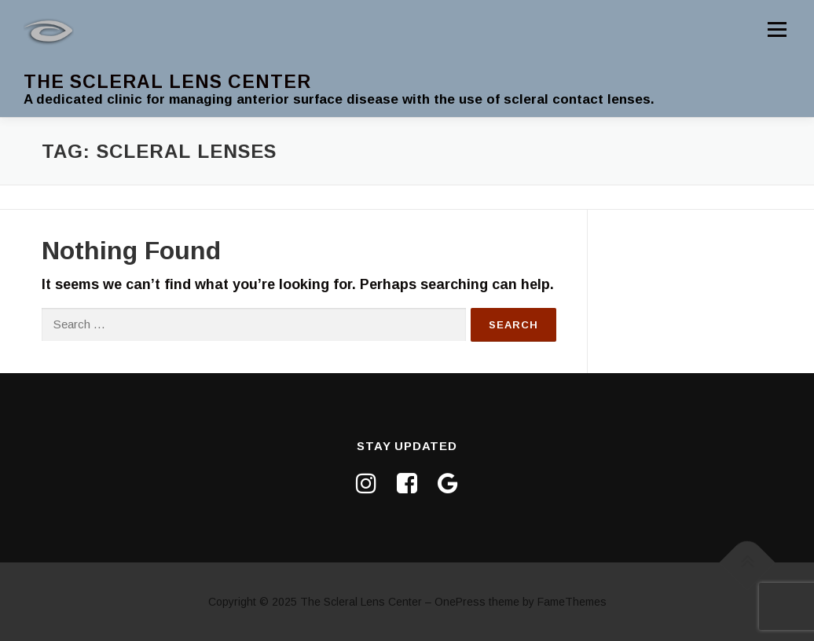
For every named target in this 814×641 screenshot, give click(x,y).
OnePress (460, 601)
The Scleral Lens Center (167, 81)
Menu (776, 29)
